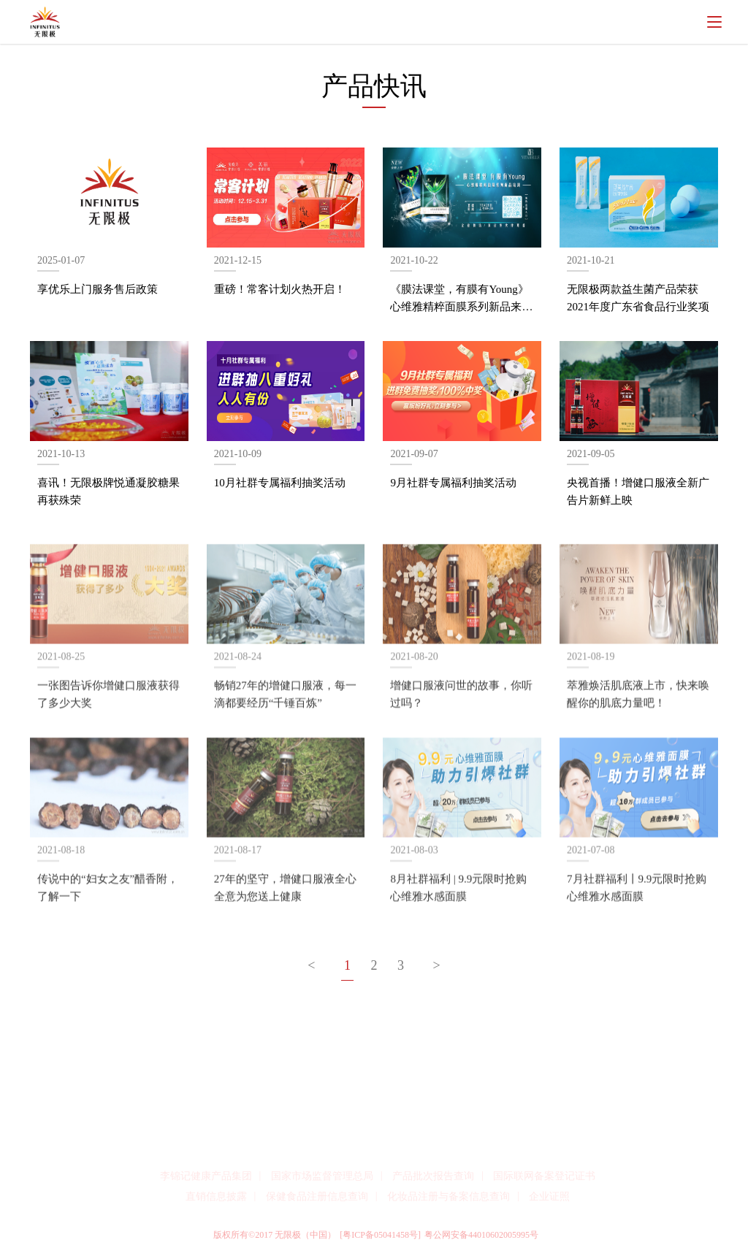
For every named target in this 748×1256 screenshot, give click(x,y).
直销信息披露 (216, 1196)
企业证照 (549, 1196)
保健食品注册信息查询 (317, 1196)
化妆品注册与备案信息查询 (448, 1196)
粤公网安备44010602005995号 (481, 1235)
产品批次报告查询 (433, 1176)
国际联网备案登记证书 (544, 1176)
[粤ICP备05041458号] (380, 1235)
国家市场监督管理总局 (322, 1176)
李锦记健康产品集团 (206, 1176)
